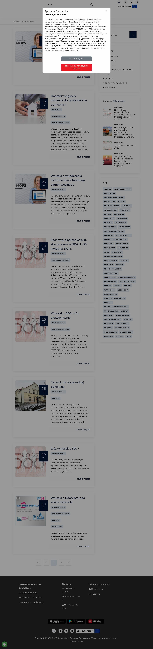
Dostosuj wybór (76, 59)
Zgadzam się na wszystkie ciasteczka (76, 67)
